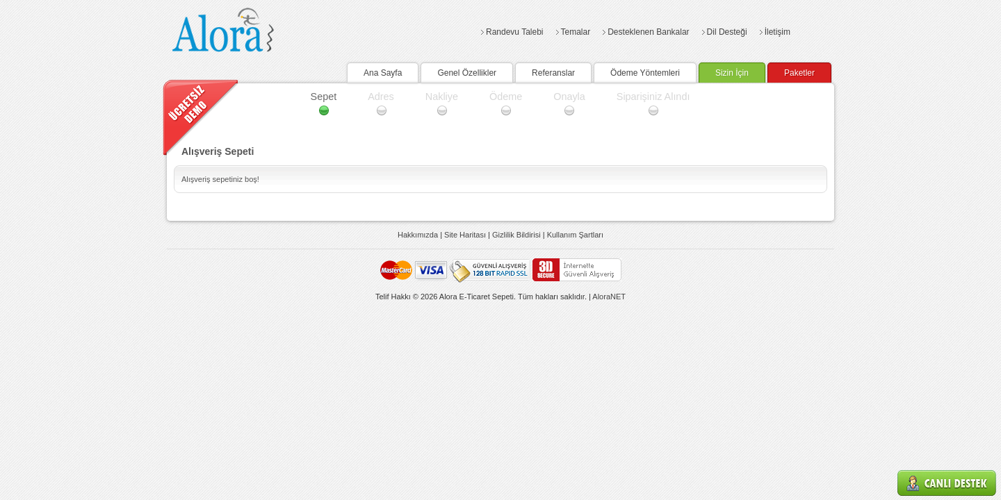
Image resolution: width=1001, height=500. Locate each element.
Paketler (799, 73)
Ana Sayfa (383, 73)
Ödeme (505, 96)
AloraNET (609, 296)
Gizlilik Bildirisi (516, 235)
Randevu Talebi (515, 32)
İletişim (777, 32)
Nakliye (441, 96)
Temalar (576, 32)
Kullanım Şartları (575, 235)
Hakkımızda (418, 235)
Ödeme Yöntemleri (645, 73)
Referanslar (553, 73)
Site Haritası (465, 235)
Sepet (324, 96)
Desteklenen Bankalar (648, 32)
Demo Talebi (201, 117)
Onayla (569, 96)
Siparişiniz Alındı (653, 96)
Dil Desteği (727, 32)
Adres (381, 96)
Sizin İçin (732, 73)
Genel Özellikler (466, 73)
